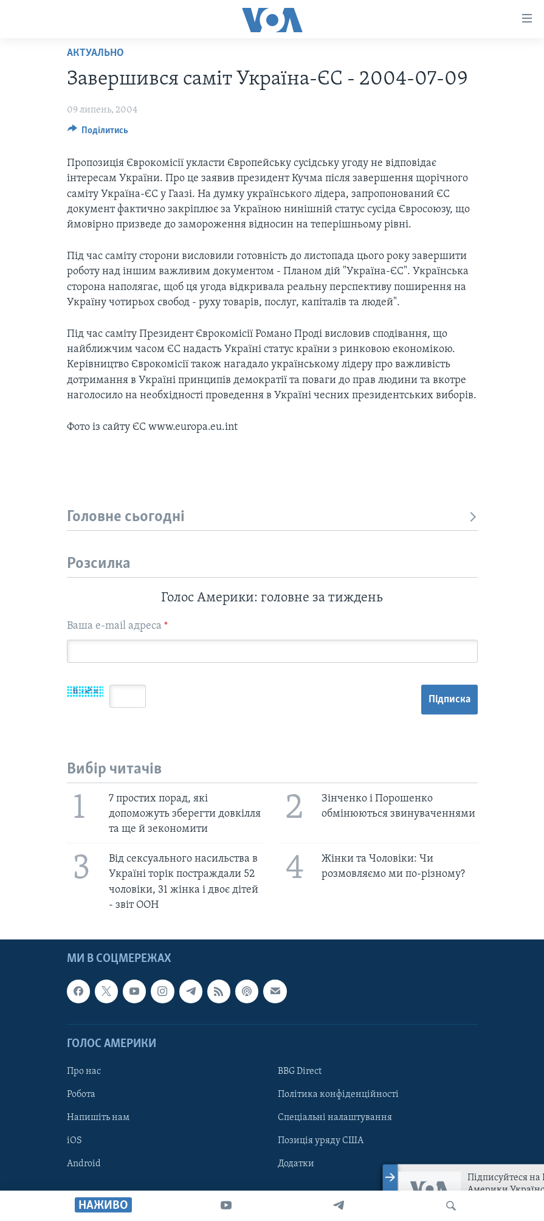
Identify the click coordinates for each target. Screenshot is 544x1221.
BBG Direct (300, 1071)
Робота (81, 1094)
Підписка (449, 699)
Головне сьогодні (272, 517)
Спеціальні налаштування (335, 1117)
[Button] (98, 133)
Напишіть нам (98, 1117)
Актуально (95, 53)
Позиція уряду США (320, 1141)
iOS (74, 1141)
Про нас (84, 1071)
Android (84, 1164)
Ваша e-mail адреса (117, 626)
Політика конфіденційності (338, 1094)
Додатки (296, 1164)
